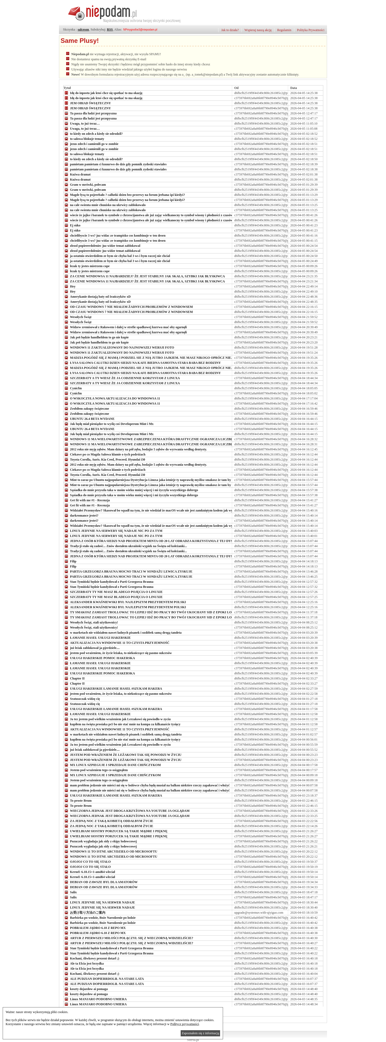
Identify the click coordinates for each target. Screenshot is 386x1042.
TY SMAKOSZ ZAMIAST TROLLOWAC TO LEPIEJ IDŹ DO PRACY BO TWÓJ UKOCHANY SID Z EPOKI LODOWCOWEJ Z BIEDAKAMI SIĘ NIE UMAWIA (183, 612)
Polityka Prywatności (310, 30)
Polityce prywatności (184, 1024)
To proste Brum (78, 800)
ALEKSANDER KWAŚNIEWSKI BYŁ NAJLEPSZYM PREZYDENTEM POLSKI (125, 602)
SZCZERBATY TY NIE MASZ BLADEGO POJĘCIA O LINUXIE (113, 591)
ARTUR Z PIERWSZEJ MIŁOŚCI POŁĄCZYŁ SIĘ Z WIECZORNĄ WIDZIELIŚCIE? (128, 938)
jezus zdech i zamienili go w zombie (91, 143)
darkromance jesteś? (81, 515)
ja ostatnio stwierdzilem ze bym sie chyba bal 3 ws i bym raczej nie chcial (117, 255)
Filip (70, 561)
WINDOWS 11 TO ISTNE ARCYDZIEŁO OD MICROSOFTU (110, 851)
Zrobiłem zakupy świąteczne (86, 408)
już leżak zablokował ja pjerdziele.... (92, 647)
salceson (83, 29)
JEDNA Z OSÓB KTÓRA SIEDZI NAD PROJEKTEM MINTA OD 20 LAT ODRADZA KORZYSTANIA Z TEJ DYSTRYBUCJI (156, 541)
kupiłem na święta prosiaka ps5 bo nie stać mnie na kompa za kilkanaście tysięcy (122, 724)
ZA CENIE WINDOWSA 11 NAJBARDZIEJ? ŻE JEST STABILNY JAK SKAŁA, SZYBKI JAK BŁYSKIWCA (144, 276)
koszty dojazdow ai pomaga (86, 989)
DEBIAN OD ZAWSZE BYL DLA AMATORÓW (101, 882)
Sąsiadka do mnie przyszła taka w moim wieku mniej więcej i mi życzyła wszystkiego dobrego (131, 490)
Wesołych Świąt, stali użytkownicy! (91, 622)
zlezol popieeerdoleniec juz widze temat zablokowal (102, 245)
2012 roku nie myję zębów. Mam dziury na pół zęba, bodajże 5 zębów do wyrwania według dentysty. (135, 449)
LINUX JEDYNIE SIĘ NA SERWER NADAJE (99, 902)
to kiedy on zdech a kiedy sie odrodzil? (93, 133)
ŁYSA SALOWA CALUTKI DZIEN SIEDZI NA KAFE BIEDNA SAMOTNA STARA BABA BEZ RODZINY (142, 362)
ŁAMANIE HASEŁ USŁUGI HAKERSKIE (97, 637)
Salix (70, 892)
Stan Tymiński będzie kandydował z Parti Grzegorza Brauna (108, 581)
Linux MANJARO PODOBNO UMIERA (95, 999)
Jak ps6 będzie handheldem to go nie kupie (96, 337)
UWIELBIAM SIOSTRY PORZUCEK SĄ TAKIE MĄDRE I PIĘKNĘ (116, 831)
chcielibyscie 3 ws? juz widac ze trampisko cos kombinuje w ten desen (114, 235)
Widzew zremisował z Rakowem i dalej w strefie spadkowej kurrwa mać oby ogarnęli (125, 327)
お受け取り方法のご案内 (84, 912)
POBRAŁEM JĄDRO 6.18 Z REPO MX (95, 927)
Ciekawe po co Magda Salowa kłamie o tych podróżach (104, 454)
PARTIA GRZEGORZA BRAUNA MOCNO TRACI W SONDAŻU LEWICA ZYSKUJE (128, 571)
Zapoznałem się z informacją (200, 1033)
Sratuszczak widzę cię (82, 698)
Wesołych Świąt (77, 317)
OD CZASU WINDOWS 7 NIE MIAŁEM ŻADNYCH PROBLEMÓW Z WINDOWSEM (128, 306)
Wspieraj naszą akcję (258, 30)
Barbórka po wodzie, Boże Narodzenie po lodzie (100, 917)
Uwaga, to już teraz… (82, 123)
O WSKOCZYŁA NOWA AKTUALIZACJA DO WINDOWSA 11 (112, 398)
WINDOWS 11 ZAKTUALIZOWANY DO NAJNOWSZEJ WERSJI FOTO (119, 347)
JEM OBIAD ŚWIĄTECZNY (87, 103)
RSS (110, 29)
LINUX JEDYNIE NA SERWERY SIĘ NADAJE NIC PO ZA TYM (113, 530)
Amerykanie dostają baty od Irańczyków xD (97, 296)
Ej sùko (72, 225)
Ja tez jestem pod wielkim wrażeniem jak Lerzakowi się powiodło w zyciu (117, 719)
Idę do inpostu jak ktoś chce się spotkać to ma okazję (103, 93)
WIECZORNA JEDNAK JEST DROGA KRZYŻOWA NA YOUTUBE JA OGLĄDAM (127, 810)
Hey (70, 286)
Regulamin (284, 30)
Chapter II (74, 678)
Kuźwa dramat (77, 174)
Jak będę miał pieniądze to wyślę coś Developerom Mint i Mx (109, 423)
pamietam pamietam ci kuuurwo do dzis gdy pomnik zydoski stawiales (115, 164)
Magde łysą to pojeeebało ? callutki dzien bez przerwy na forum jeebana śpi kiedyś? (124, 194)
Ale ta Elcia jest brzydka (84, 963)
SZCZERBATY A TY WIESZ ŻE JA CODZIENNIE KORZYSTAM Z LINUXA (122, 378)
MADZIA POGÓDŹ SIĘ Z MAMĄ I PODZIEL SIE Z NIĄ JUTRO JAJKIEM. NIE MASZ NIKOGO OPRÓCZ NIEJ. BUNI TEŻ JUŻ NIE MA (166, 357)
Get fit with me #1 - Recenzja (87, 500)
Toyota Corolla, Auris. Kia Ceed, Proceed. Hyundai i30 (104, 459)
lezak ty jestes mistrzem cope (87, 266)
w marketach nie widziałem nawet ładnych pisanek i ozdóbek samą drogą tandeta (122, 632)
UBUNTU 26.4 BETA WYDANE (89, 418)
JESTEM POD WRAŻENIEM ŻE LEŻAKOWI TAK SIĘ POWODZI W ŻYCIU (122, 754)
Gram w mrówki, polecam (85, 184)
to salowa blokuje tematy (84, 138)
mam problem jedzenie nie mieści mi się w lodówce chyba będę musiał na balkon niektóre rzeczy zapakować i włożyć (147, 785)
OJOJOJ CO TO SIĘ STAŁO (87, 861)
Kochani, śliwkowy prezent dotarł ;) (91, 958)
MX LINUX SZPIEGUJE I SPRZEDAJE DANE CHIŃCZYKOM (112, 765)
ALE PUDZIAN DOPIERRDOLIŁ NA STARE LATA (104, 978)
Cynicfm (73, 388)
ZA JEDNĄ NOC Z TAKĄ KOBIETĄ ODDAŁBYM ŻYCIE (108, 821)
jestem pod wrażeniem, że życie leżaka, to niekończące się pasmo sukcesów (118, 653)
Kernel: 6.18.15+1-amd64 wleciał (89, 871)
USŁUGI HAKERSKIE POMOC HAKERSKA (99, 658)
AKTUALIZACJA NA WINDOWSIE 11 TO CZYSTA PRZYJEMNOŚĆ (116, 642)
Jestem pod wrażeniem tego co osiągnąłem (96, 770)
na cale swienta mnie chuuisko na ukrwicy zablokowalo (105, 205)
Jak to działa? (230, 30)
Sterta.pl (193, 1040)
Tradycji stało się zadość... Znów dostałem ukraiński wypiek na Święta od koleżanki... (125, 546)
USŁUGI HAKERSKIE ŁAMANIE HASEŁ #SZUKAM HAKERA (113, 688)
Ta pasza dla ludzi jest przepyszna (90, 113)
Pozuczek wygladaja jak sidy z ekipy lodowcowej (100, 841)
